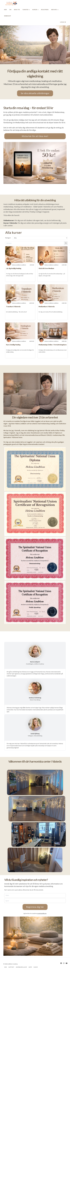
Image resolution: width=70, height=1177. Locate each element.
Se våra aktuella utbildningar (35, 93)
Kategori (8, 238)
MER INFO (54, 9)
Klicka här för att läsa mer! (35, 136)
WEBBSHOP (7, 16)
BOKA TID (17, 9)
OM (10, 9)
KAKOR (36, 967)
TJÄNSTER (26, 9)
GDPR (30, 967)
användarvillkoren (41, 913)
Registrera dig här (35, 907)
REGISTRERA (45, 9)
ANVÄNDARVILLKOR (21, 967)
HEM (5, 9)
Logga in (63, 22)
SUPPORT (11, 967)
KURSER (35, 9)
